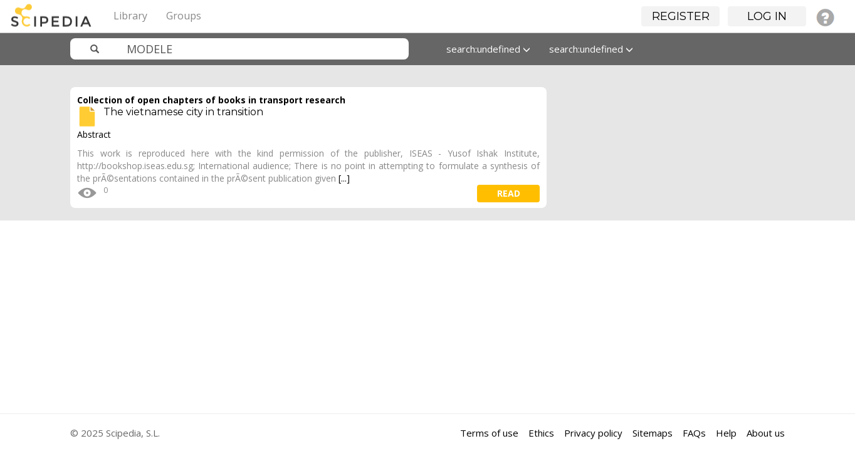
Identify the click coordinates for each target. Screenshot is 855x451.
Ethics (541, 433)
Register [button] (681, 16)
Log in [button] (767, 16)
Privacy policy (593, 433)
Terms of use (489, 433)
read (508, 193)
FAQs (694, 433)
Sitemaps (652, 433)
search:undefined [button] (488, 49)
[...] (344, 178)
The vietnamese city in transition (183, 112)
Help (726, 433)
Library (130, 16)
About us (766, 433)
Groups (183, 16)
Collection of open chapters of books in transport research (211, 100)
